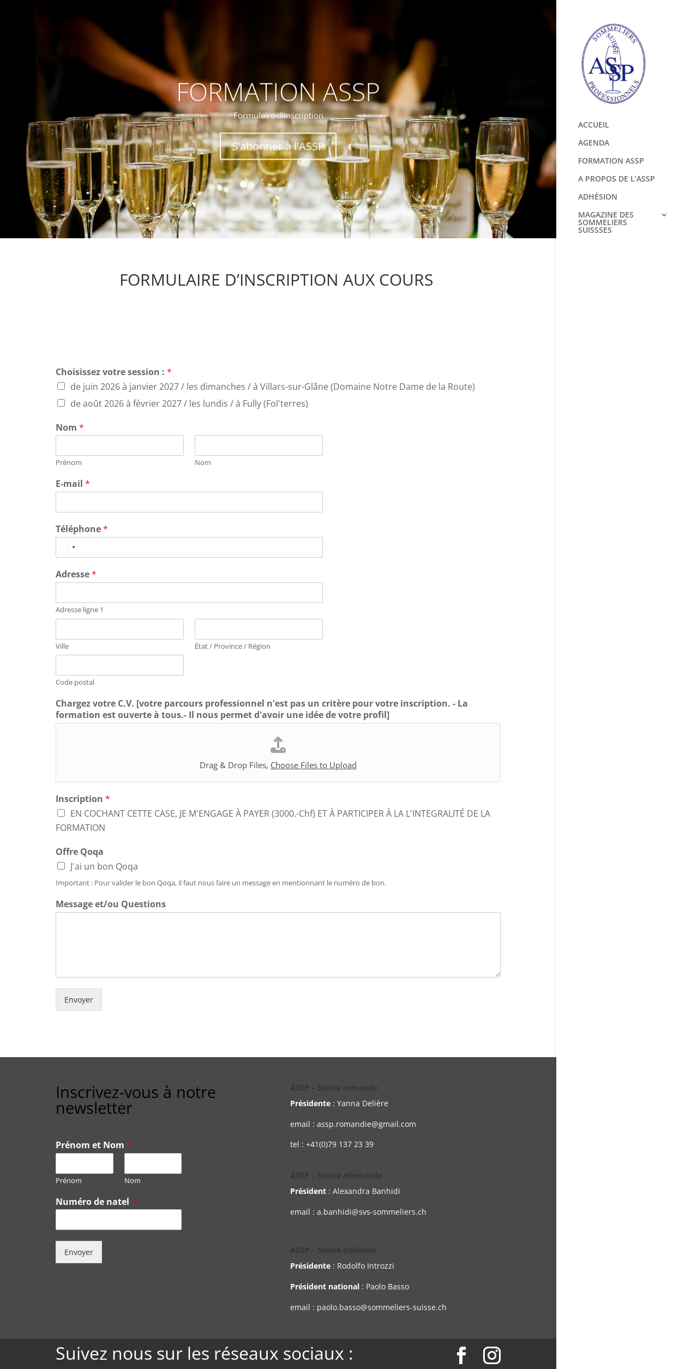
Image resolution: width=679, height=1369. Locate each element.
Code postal (75, 682)
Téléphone (82, 529)
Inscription (83, 799)
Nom (70, 427)
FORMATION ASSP (611, 161)
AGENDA (593, 143)
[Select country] (67, 547)
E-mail (73, 484)
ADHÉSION (597, 197)
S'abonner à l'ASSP (278, 156)
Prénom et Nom (93, 1145)
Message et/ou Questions (111, 904)
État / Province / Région (233, 646)
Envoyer (78, 999)
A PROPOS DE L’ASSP (616, 179)
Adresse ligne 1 (80, 609)
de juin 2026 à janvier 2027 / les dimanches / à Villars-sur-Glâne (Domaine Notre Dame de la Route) (272, 387)
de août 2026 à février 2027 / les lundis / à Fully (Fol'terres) (189, 403)
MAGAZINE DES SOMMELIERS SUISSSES (606, 223)
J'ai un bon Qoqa (104, 866)
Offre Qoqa (80, 852)
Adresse (76, 574)
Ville (62, 646)
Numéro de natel (96, 1202)
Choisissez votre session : (114, 372)
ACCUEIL (593, 125)
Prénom (69, 462)
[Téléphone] (189, 547)
